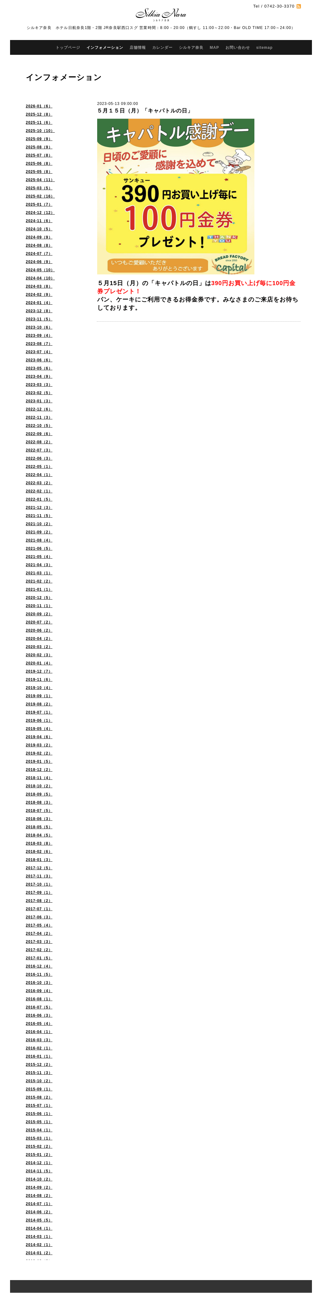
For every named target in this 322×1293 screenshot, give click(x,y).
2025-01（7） (39, 204)
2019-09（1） (39, 696)
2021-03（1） (39, 573)
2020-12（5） (39, 597)
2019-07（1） (39, 712)
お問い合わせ (237, 47)
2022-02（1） (39, 491)
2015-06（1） (39, 1114)
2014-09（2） (39, 1187)
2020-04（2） (39, 638)
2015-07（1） (39, 1105)
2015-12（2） (39, 1064)
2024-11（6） (39, 221)
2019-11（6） (39, 679)
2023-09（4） (39, 335)
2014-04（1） (39, 1228)
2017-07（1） (39, 909)
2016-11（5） (39, 974)
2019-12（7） (39, 671)
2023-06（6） (39, 360)
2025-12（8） (39, 114)
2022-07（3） (39, 450)
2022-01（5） (39, 499)
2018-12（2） (39, 769)
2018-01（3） (39, 860)
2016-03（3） (39, 1040)
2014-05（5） (39, 1220)
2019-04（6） (39, 737)
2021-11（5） (39, 516)
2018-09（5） (39, 794)
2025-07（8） (39, 155)
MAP (214, 47)
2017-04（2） (39, 933)
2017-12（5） (39, 868)
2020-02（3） (39, 655)
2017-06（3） (39, 917)
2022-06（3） (39, 458)
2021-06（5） (39, 548)
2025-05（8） (39, 172)
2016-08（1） (39, 999)
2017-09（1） (39, 892)
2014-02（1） (39, 1245)
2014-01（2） (39, 1253)
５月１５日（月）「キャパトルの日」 (145, 111)
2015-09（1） (39, 1089)
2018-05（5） (39, 827)
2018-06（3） (39, 819)
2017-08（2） (39, 901)
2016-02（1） (39, 1048)
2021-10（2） (39, 524)
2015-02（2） (39, 1146)
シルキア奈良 (191, 47)
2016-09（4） (39, 991)
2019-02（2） (39, 753)
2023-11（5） (39, 319)
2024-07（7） (39, 253)
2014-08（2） (39, 1195)
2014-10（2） (39, 1179)
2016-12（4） (39, 966)
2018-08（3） (39, 802)
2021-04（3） (39, 565)
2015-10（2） (39, 1081)
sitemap (264, 47)
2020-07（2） (39, 622)
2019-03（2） (39, 745)
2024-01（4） (39, 303)
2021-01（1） (39, 589)
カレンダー (162, 47)
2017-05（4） (39, 925)
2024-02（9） (39, 294)
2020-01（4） (39, 663)
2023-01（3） (39, 401)
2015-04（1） (39, 1130)
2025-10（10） (40, 131)
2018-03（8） (39, 843)
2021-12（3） (39, 507)
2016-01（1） (39, 1056)
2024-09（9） (39, 237)
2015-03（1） (39, 1138)
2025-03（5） (39, 188)
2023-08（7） (39, 344)
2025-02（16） (40, 196)
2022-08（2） (39, 442)
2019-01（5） (39, 761)
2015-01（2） (39, 1154)
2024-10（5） (39, 229)
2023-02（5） (39, 393)
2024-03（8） (39, 286)
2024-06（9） (39, 262)
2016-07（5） (39, 1007)
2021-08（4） (39, 540)
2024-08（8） (39, 245)
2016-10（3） (39, 982)
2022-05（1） (39, 466)
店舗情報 (138, 47)
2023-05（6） (39, 368)
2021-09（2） (39, 532)
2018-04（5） (39, 835)
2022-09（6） (39, 434)
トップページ (68, 47)
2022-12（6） (39, 409)
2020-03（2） (39, 647)
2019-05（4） (39, 729)
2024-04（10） (40, 278)
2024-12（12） (40, 212)
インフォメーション (104, 47)
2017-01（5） (39, 958)
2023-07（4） (39, 352)
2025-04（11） (40, 180)
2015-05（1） (39, 1122)
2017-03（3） (39, 942)
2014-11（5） (39, 1171)
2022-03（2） (39, 483)
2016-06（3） (39, 1015)
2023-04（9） (39, 376)
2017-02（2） (39, 950)
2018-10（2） (39, 786)
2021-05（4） (39, 557)
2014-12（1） (39, 1163)
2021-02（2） (39, 581)
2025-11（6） (39, 122)
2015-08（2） (39, 1097)
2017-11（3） (39, 876)
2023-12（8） (39, 311)
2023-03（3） (39, 384)
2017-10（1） (39, 884)
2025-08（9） (39, 147)
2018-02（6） (39, 851)
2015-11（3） (39, 1073)
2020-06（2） (39, 630)
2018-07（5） (39, 810)
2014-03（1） (39, 1236)
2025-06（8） (39, 163)
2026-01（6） (39, 106)
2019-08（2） (39, 704)
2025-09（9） (39, 139)
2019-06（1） (39, 720)
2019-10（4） (39, 688)
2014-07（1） (39, 1204)
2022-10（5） (39, 425)
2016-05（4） (39, 1023)
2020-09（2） (39, 614)
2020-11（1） (39, 606)
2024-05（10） (40, 270)
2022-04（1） (39, 475)
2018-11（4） (39, 778)
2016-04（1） (39, 1032)
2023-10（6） (39, 327)
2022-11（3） (39, 417)
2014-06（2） (39, 1212)
